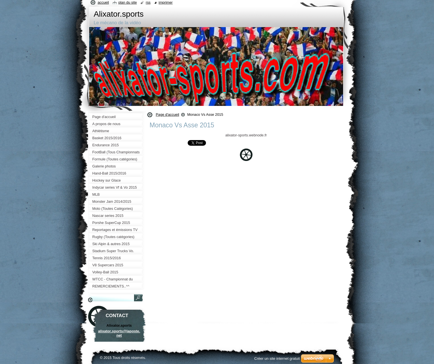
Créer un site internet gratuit (277, 358)
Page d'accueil (167, 114)
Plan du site (127, 2)
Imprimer (166, 2)
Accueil (103, 2)
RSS (148, 2)
